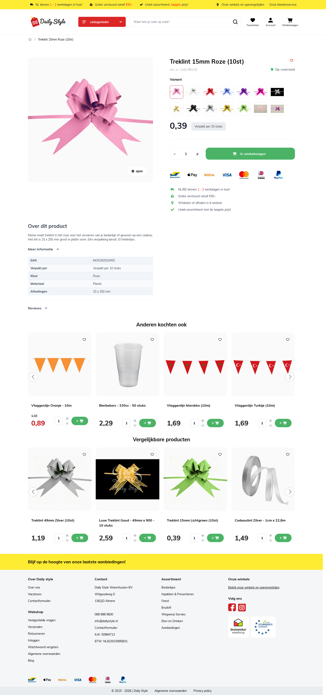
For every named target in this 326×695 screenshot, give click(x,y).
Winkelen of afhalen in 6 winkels (200, 203)
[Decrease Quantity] (174, 154)
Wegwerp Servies (173, 614)
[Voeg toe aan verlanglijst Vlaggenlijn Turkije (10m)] (288, 339)
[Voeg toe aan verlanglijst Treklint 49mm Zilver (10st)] (84, 454)
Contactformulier (39, 601)
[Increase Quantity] (197, 154)
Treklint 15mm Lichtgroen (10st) (192, 520)
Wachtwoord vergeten (43, 647)
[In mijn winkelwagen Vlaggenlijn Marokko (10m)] (215, 423)
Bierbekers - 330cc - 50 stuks (122, 405)
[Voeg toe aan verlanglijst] (291, 60)
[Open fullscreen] (90, 119)
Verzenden (35, 627)
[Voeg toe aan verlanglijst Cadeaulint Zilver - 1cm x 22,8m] (288, 454)
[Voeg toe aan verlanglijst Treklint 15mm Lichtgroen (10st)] (220, 454)
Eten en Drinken (172, 621)
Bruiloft (166, 608)
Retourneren (36, 634)
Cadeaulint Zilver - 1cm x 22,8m (260, 520)
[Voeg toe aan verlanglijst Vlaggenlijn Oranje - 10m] (84, 339)
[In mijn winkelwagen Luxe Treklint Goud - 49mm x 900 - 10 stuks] (147, 538)
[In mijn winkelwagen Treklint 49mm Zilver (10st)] (79, 538)
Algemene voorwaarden (44, 654)
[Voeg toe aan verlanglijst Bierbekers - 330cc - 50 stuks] (152, 339)
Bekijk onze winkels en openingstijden (253, 587)
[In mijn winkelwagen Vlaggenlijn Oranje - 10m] (79, 421)
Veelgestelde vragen (41, 620)
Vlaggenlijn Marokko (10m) (188, 405)
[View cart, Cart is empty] (290, 22)
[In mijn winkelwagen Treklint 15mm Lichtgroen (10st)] (215, 538)
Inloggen (33, 640)
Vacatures (35, 594)
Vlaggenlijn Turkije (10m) (255, 405)
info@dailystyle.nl (106, 621)
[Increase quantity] (67, 418)
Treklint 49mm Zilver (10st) (53, 520)
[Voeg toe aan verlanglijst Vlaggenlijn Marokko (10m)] (220, 339)
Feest (165, 601)
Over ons (34, 587)
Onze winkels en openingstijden (242, 5)
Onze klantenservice (283, 5)
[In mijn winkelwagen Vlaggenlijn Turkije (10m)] (283, 423)
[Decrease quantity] (67, 423)
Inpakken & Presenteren (177, 594)
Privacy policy (203, 691)
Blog (31, 660)
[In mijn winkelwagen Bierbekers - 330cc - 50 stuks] (147, 423)
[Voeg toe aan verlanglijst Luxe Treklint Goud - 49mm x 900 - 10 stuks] (152, 454)
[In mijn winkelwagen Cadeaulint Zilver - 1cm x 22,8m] (283, 538)
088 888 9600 (104, 614)
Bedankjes (168, 587)
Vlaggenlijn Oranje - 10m (51, 405)
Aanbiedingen (170, 628)
